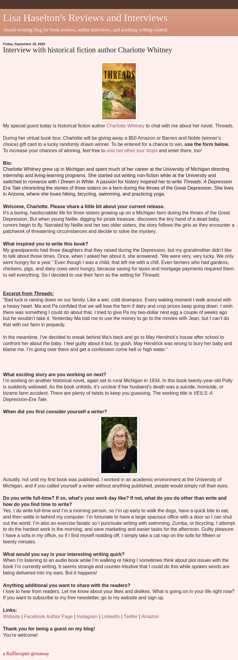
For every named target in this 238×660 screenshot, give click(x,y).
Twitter (131, 616)
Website (11, 616)
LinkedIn (111, 616)
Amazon (150, 616)
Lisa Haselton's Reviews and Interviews (85, 17)
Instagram (87, 616)
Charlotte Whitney (126, 125)
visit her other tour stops (132, 150)
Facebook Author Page (48, 616)
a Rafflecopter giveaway (26, 653)
